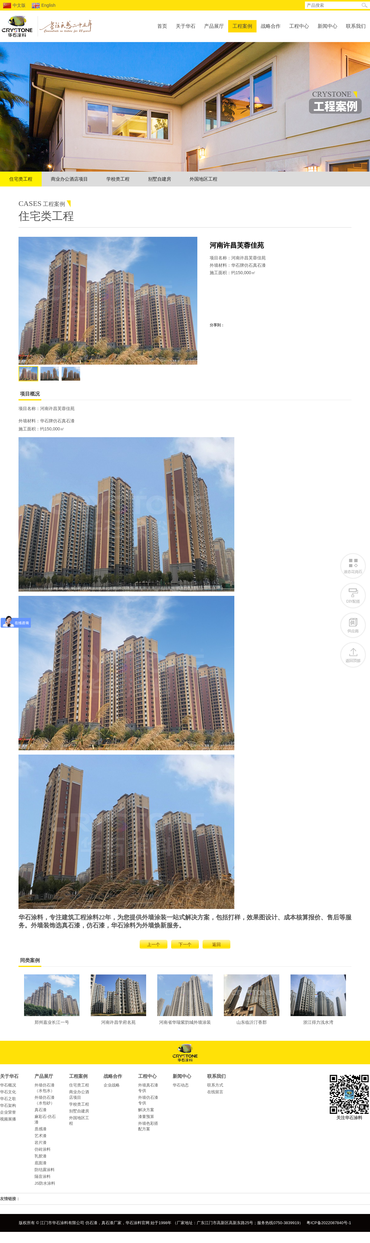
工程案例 (242, 26)
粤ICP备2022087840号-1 (328, 1222)
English (44, 5)
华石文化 (8, 1092)
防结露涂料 (45, 1169)
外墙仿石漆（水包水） (45, 1088)
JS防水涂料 (45, 1183)
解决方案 (146, 1109)
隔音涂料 (43, 1176)
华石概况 (8, 1085)
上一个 (153, 944)
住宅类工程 (20, 179)
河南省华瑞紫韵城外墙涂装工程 (185, 1001)
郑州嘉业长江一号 (52, 999)
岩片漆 (41, 1142)
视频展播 (8, 1119)
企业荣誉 (8, 1112)
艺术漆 (41, 1135)
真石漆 (41, 1109)
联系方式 (215, 1085)
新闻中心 (327, 26)
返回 (216, 944)
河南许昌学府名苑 (118, 999)
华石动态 (181, 1085)
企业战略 (112, 1085)
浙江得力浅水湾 (318, 999)
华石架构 (8, 1105)
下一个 (185, 944)
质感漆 (41, 1129)
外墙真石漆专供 (148, 1088)
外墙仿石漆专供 (148, 1100)
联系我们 (356, 26)
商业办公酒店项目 (69, 179)
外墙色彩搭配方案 (148, 1126)
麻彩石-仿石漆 (45, 1119)
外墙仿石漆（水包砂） (45, 1100)
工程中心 (299, 26)
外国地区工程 (203, 179)
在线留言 (215, 1092)
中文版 (14, 5)
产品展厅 (214, 26)
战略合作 (271, 26)
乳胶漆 (41, 1156)
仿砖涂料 (43, 1149)
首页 (162, 26)
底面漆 (41, 1163)
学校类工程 (118, 179)
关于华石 (185, 26)
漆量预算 (146, 1116)
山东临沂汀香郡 (251, 999)
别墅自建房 (159, 179)
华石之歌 (8, 1098)
